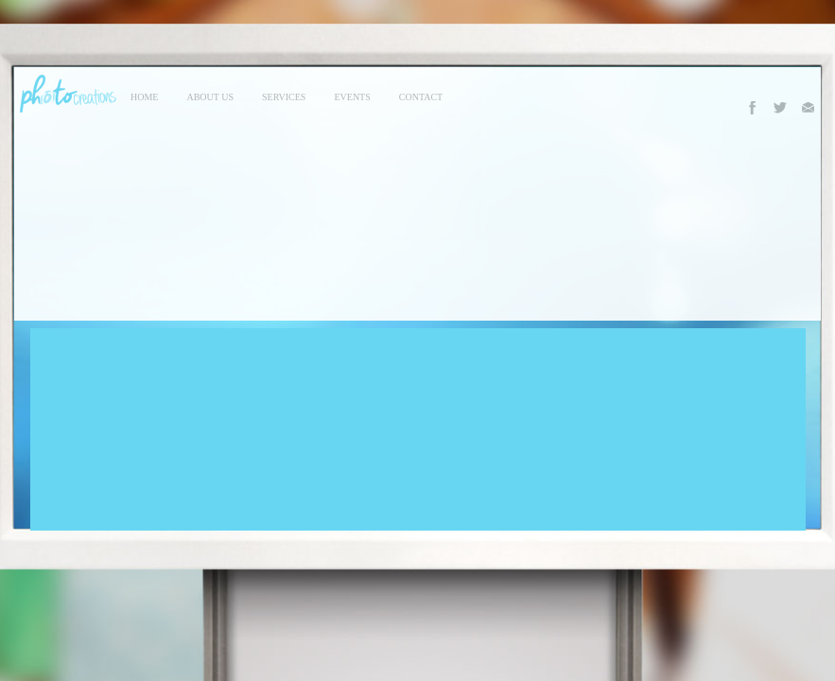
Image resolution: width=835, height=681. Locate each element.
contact (421, 97)
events (352, 97)
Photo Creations (65, 93)
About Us (210, 97)
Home (144, 97)
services (283, 97)
